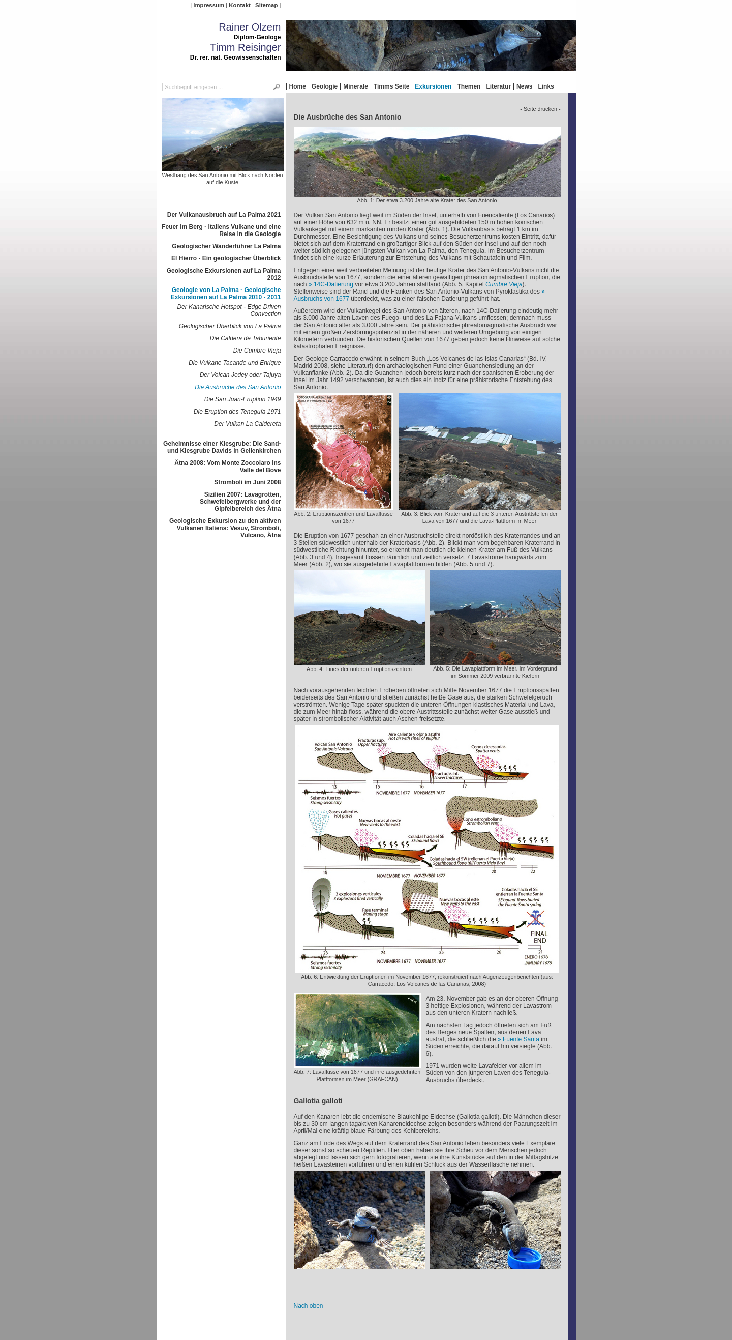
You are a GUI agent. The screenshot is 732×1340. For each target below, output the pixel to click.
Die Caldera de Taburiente (245, 338)
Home (297, 86)
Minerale (355, 86)
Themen (468, 86)
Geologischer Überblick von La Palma (230, 326)
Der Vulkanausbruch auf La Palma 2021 (224, 214)
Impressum (208, 5)
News (524, 86)
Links (546, 86)
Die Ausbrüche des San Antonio (238, 387)
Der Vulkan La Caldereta (247, 423)
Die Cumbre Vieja (257, 350)
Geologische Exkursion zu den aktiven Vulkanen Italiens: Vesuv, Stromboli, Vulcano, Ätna (225, 528)
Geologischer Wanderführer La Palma (226, 246)
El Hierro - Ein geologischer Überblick (226, 258)
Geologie (325, 86)
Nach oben (308, 1305)
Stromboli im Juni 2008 (247, 482)
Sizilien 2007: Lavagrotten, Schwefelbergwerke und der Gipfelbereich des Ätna (240, 501)
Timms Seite (391, 86)
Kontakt (239, 5)
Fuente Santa (521, 1039)
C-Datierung (333, 284)
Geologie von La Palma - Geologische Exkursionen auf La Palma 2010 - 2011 (226, 293)
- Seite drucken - (540, 109)
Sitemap (266, 5)
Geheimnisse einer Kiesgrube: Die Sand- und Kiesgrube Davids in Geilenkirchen (222, 447)
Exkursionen (433, 86)
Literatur (498, 86)
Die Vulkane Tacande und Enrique (235, 362)
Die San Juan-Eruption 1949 (242, 399)
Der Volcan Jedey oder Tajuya (240, 374)
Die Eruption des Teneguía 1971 (237, 411)
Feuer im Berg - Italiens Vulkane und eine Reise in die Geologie (221, 230)
